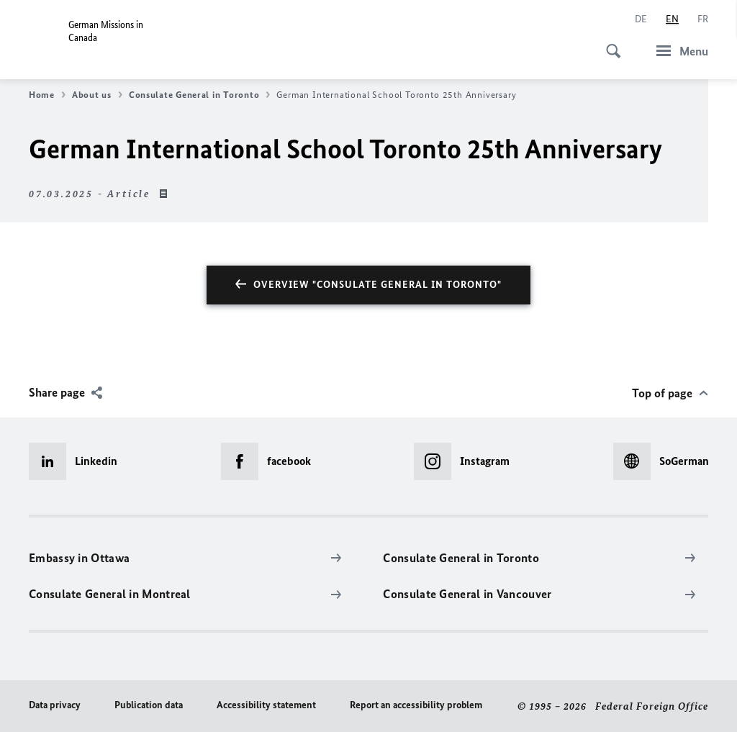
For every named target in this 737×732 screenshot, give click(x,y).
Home (47, 95)
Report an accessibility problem (416, 705)
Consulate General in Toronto (199, 95)
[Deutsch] (641, 19)
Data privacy (55, 705)
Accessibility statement (266, 705)
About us (97, 95)
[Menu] (678, 51)
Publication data (148, 705)
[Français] (702, 19)
